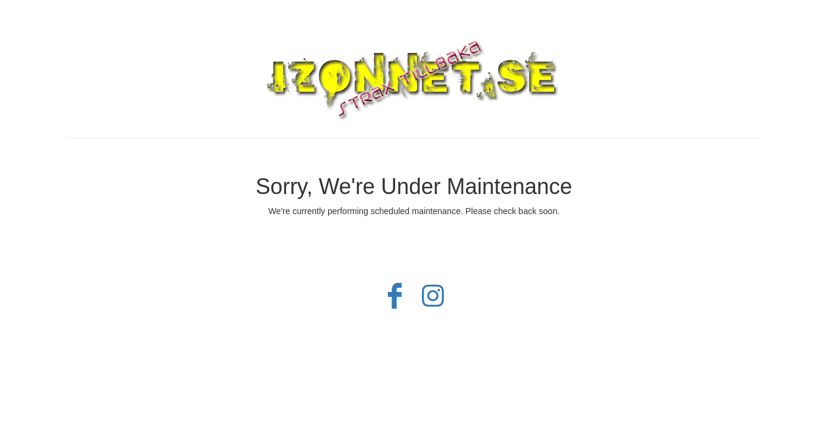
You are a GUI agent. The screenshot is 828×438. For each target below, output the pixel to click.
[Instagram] (433, 302)
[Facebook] (395, 302)
